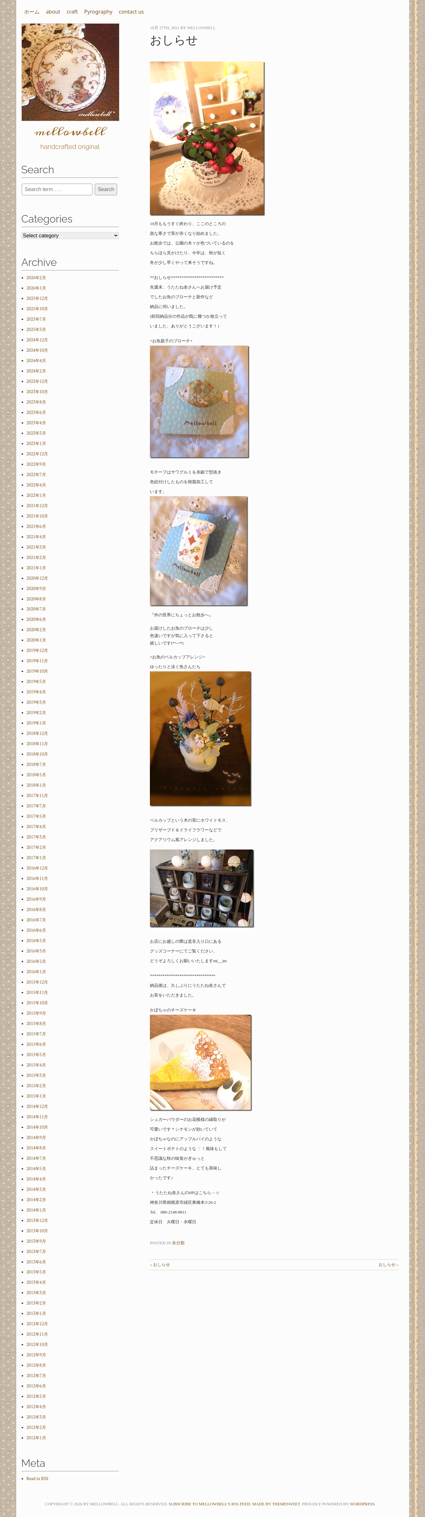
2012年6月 (36, 1386)
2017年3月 (36, 837)
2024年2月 (36, 371)
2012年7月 (36, 1375)
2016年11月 (37, 878)
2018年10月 (37, 754)
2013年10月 (37, 1231)
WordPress (362, 1504)
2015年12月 (37, 982)
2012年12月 (37, 1324)
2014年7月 (36, 1158)
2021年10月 (37, 516)
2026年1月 (36, 288)
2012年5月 (36, 1396)
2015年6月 (36, 1044)
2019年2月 (36, 712)
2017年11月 (37, 795)
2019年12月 (37, 650)
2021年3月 (36, 547)
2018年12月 (37, 733)
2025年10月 (37, 309)
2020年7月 (36, 609)
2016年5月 (36, 940)
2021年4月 (36, 537)
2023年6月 (36, 412)
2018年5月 (36, 775)
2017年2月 (36, 847)
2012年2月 (36, 1427)
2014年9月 (36, 1137)
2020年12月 (37, 578)
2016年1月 (36, 972)
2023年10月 (37, 391)
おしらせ (161, 1264)
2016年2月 (36, 961)
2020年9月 (36, 588)
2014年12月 (37, 1106)
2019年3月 (36, 702)
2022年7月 (36, 474)
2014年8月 (36, 1148)
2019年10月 (37, 671)
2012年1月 (36, 1438)
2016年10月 (37, 889)
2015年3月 (36, 1075)
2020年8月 (36, 599)
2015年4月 (36, 1065)
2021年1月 (36, 568)
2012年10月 (37, 1344)
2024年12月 (37, 340)
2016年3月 (36, 951)
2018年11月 (37, 744)
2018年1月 (36, 785)
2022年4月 (36, 485)
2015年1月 (36, 1096)
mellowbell (201, 28)
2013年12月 (37, 1220)
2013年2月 (36, 1303)
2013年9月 (36, 1241)
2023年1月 (36, 443)
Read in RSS (37, 1478)
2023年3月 (36, 433)
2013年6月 (36, 1262)
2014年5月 (36, 1168)
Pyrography (98, 11)
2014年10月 (37, 1127)
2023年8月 (36, 402)
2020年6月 (36, 619)
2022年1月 (36, 495)
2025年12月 (37, 298)
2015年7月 (36, 1034)
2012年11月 (37, 1334)
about (53, 11)
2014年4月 (36, 1179)
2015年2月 (36, 1086)
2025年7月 (36, 319)
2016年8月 (36, 909)
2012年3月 (36, 1417)
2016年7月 (36, 920)
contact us (131, 11)
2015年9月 (36, 1013)
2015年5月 (36, 1054)
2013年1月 (36, 1313)
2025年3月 (36, 329)
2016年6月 (36, 930)
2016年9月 (36, 899)
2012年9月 (36, 1355)
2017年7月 (36, 806)
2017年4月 (36, 826)
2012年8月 (36, 1365)
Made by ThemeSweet (276, 1504)
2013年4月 (36, 1282)
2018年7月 (36, 764)
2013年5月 (36, 1272)
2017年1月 (36, 858)
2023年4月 (36, 423)
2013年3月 (36, 1292)
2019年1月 (36, 723)
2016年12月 (37, 868)
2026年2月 (36, 277)
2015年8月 (36, 1023)
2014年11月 (37, 1117)
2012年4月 (36, 1406)
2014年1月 (36, 1210)
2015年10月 (37, 1003)
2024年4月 (36, 360)
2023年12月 (37, 381)
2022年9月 (36, 464)
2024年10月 (37, 350)
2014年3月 (36, 1189)
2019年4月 (36, 692)
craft (72, 11)
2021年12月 (37, 505)
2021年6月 (36, 526)
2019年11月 (37, 661)
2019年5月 (36, 681)
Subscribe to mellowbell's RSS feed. (210, 1504)
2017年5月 (36, 816)
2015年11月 (37, 992)
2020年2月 (36, 630)
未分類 (178, 1243)
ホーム (32, 11)
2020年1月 (36, 640)
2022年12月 (37, 454)
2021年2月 (36, 557)
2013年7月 (36, 1251)
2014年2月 (36, 1200)
